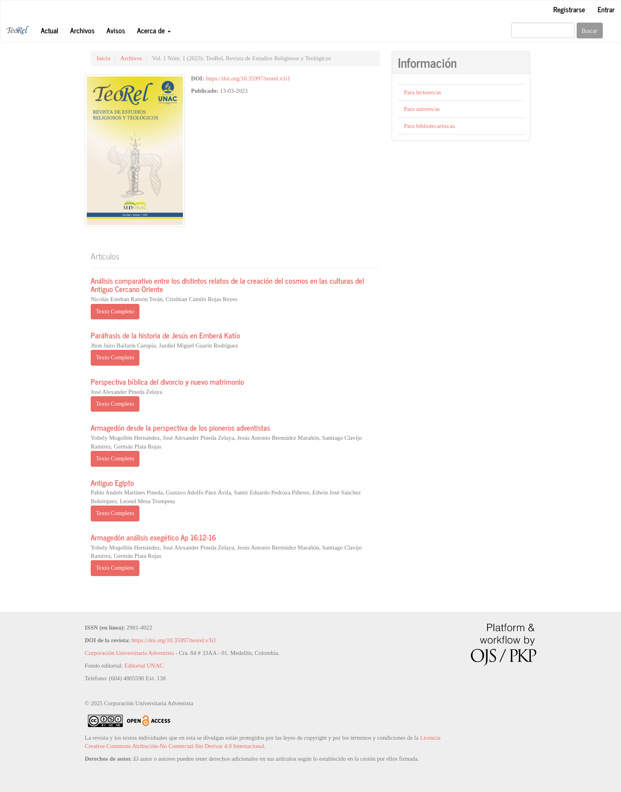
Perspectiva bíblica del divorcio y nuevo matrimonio (167, 381)
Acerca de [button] (154, 30)
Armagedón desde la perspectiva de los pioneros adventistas (180, 427)
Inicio (103, 58)
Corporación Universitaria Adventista (129, 653)
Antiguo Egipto (112, 482)
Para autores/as (422, 109)
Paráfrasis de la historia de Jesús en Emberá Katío (165, 335)
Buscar (590, 30)
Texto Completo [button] (115, 311)
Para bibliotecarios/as (429, 126)
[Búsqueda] (543, 30)
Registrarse (569, 9)
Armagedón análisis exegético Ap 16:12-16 (153, 537)
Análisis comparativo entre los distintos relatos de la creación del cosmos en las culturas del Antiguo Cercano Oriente (227, 284)
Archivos (82, 30)
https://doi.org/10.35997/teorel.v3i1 (173, 640)
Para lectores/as (422, 92)
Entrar (606, 9)
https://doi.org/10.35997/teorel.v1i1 (248, 78)
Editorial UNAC (144, 665)
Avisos (116, 30)
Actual (49, 30)
